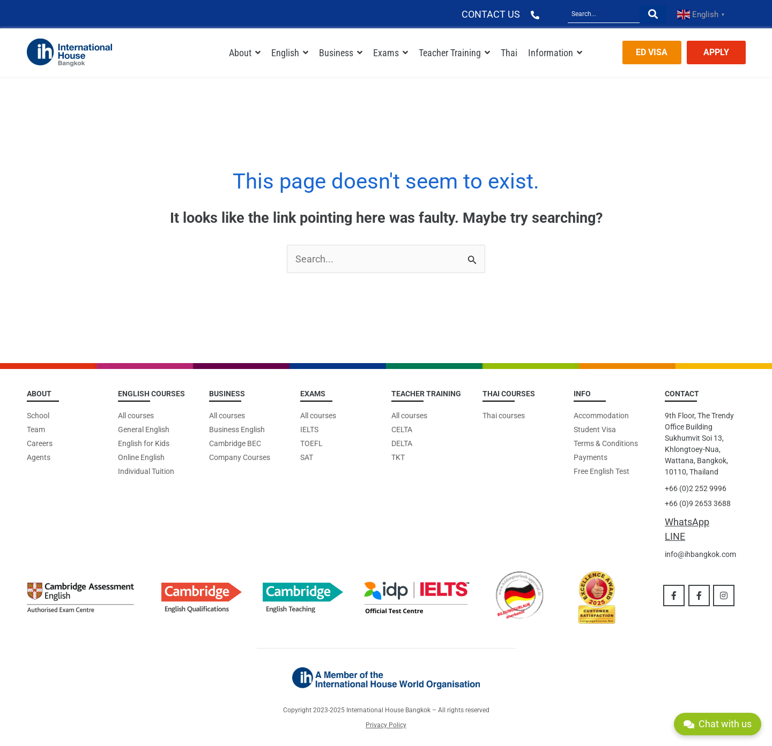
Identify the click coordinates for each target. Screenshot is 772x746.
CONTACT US (491, 14)
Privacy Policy (386, 725)
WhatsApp (687, 522)
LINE (675, 536)
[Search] (604, 14)
